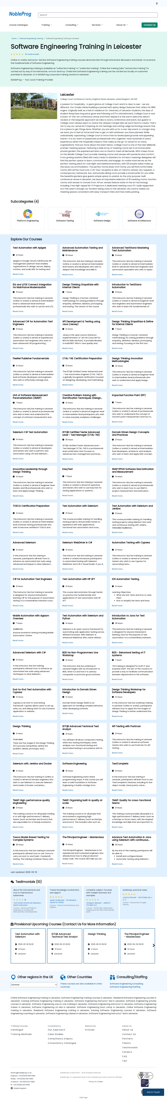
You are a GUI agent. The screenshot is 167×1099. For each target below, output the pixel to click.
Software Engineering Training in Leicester (62, 38)
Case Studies (55, 1034)
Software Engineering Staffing (125, 986)
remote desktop (56, 71)
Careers (127, 1051)
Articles (90, 1029)
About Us (121, 24)
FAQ (124, 1056)
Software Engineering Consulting (126, 983)
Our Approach (56, 1029)
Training (45, 24)
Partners (127, 1038)
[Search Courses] (98, 15)
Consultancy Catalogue (62, 1043)
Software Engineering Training (31, 38)
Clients (126, 1043)
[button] (153, 945)
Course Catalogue (18, 24)
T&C (124, 1060)
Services (96, 24)
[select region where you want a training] (34, 984)
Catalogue (17, 1029)
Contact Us (149, 24)
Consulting (71, 24)
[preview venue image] (14, 107)
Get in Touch (153, 1092)
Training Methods (21, 1034)
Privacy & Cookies (96, 1081)
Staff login (83, 1097)
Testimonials (130, 1047)
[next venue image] (53, 107)
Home (14, 38)
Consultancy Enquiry (60, 1039)
